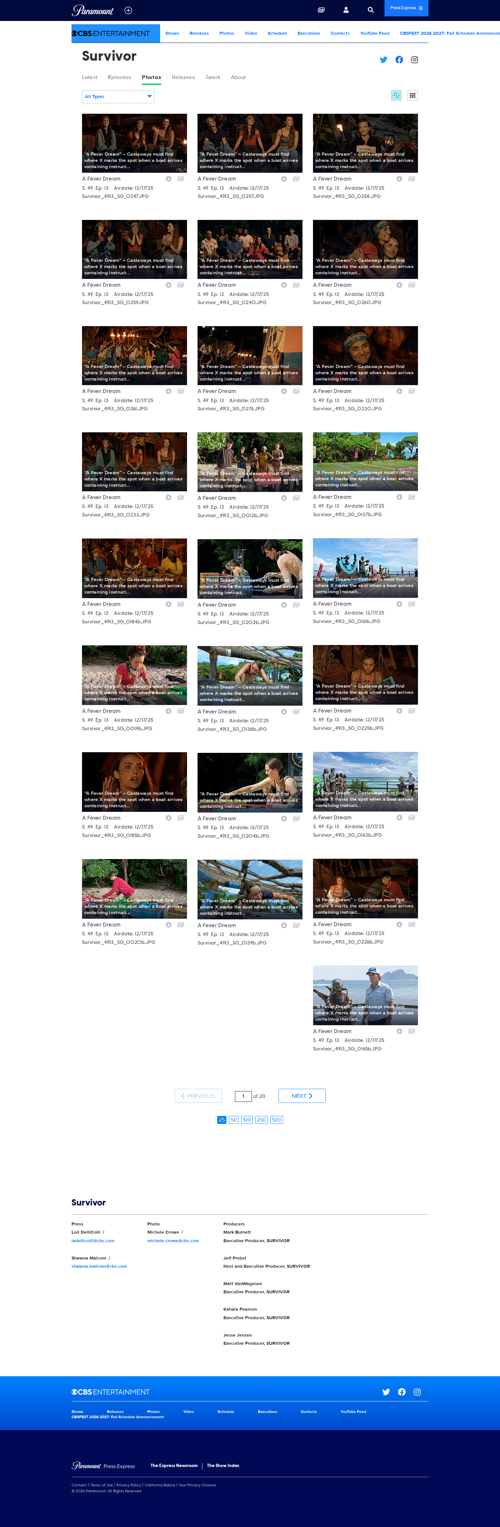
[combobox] (118, 99)
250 (261, 1110)
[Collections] (299, 10)
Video (251, 33)
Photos (226, 33)
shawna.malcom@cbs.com (99, 1257)
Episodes (126, 78)
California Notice (160, 1476)
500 (276, 1110)
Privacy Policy (128, 1476)
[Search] (349, 10)
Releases (199, 33)
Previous (198, 1092)
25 (222, 1110)
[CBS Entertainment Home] (116, 33)
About (262, 78)
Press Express (395, 10)
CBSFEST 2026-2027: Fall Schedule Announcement (118, 1407)
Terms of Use (102, 1476)
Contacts (340, 33)
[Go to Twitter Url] (390, 1383)
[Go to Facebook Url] (406, 1383)
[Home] (103, 1457)
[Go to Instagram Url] (421, 1383)
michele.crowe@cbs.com (173, 1231)
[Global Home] (93, 10)
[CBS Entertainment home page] (227, 1383)
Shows (172, 33)
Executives (309, 33)
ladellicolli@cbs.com (93, 1231)
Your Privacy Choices (197, 1476)
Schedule (277, 33)
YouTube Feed (374, 33)
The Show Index (223, 1457)
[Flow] (396, 97)
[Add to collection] (181, 180)
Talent (232, 78)
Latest (91, 78)
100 (247, 1110)
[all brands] (128, 10)
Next (302, 1092)
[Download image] (169, 180)
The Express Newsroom (174, 1457)
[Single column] (412, 97)
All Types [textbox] (94, 99)
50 (234, 1110)
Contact (79, 1476)
